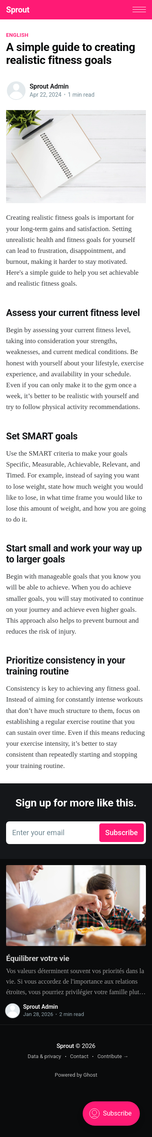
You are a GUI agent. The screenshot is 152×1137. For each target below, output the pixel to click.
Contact (79, 1056)
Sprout (17, 10)
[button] (139, 9)
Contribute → (112, 1056)
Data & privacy (44, 1056)
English (17, 35)
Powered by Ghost (76, 1075)
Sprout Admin (49, 86)
